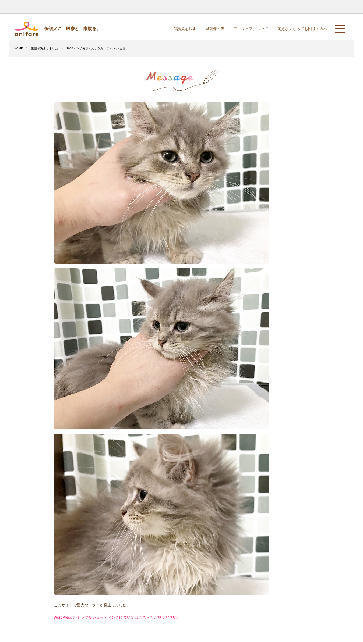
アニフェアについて (251, 29)
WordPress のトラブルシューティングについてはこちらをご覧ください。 (117, 617)
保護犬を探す (185, 29)
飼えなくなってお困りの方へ (302, 29)
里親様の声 (214, 29)
